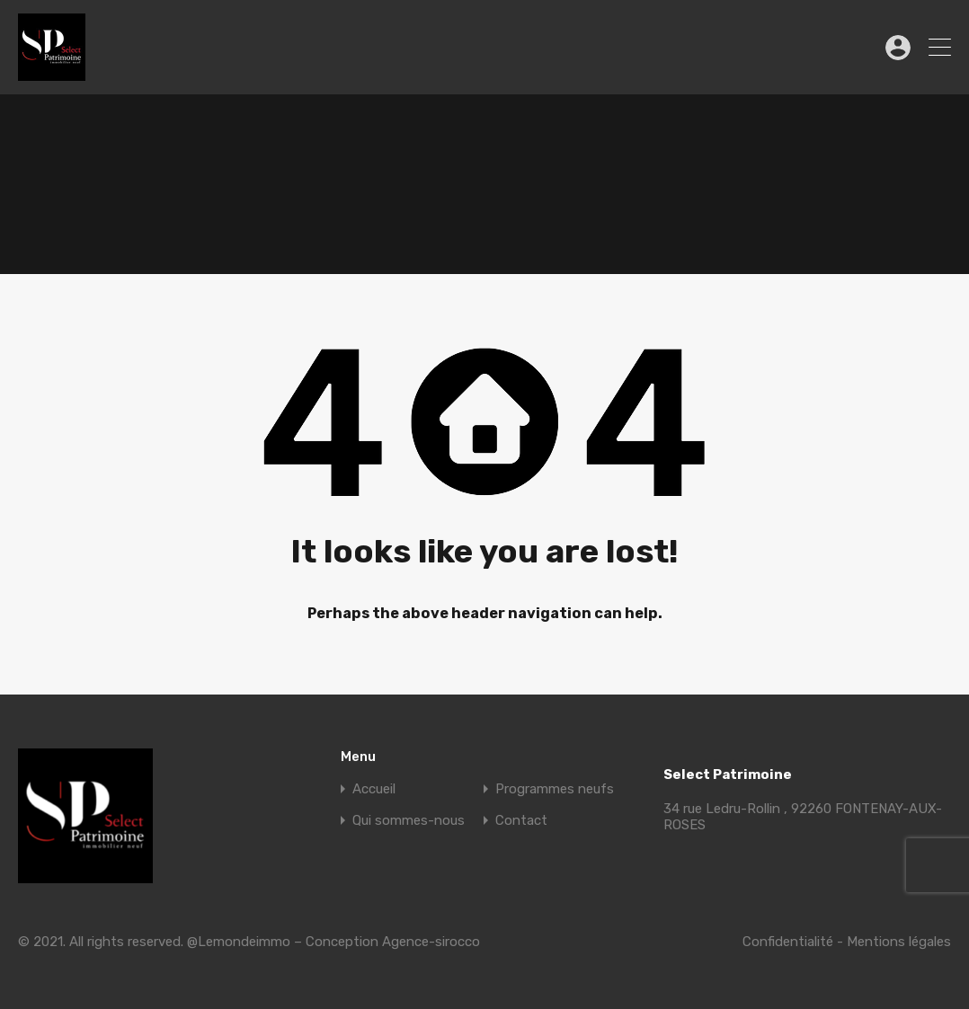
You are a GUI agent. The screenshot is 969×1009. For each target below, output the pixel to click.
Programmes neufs (554, 789)
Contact (521, 821)
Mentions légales (899, 942)
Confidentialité (787, 942)
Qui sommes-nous (408, 821)
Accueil (374, 789)
